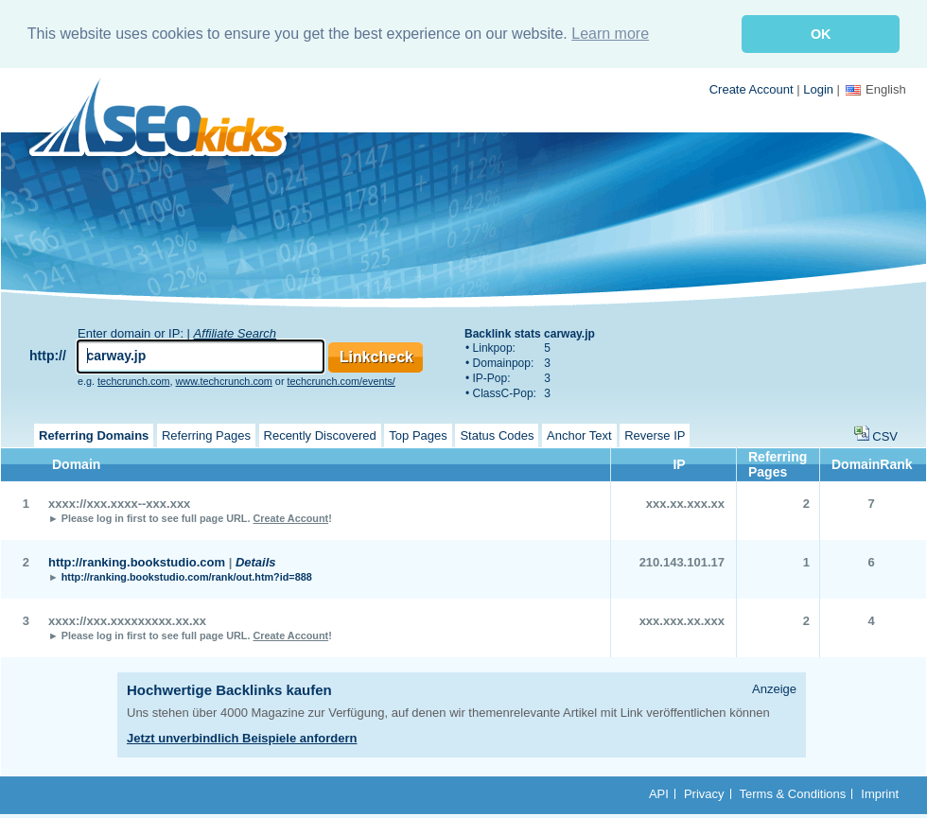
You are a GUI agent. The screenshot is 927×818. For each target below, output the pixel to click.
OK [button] (821, 34)
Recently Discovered (320, 434)
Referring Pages (206, 434)
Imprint (880, 793)
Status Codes (496, 434)
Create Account (751, 88)
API (659, 793)
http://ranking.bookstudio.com (136, 561)
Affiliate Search (235, 332)
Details (256, 561)
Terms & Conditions (793, 793)
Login (818, 88)
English (876, 88)
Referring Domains (94, 434)
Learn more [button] (610, 34)
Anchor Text (579, 434)
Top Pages (417, 434)
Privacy (704, 793)
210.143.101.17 (682, 561)
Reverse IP (654, 434)
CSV (885, 435)
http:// (47, 354)
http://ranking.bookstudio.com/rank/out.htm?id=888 (186, 576)
